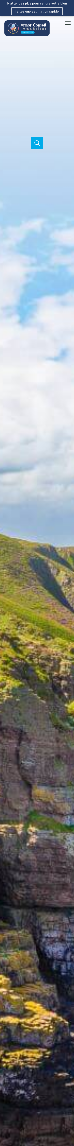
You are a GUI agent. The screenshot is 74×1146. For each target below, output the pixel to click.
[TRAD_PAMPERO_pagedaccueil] (27, 35)
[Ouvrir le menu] (69, 23)
